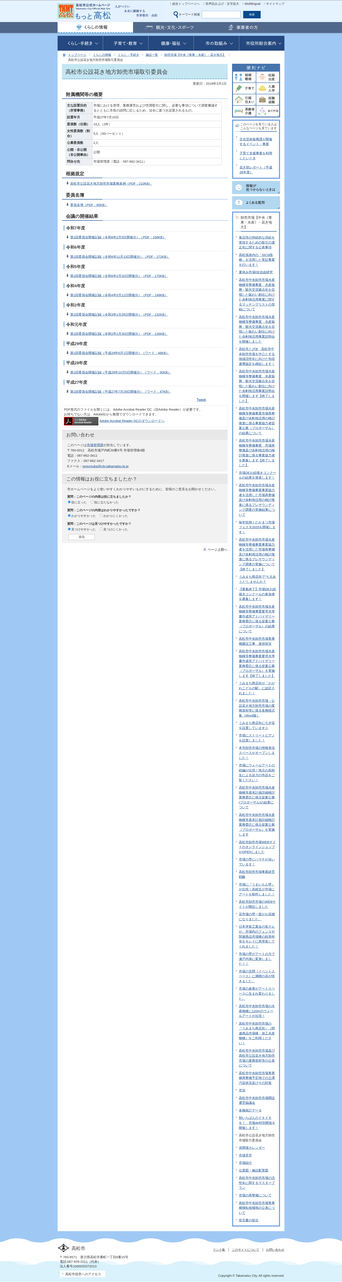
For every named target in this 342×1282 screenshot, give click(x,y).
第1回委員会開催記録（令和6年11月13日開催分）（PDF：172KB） (119, 256)
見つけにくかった (115, 529)
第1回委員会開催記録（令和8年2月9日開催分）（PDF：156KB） (118, 237)
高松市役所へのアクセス (83, 1274)
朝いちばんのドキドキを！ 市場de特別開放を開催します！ (257, 1122)
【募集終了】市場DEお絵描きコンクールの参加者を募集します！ (257, 594)
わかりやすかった (83, 516)
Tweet (201, 400)
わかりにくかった (115, 516)
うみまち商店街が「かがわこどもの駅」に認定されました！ (257, 688)
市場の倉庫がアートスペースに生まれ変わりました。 (257, 993)
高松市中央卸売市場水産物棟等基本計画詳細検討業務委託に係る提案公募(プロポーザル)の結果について (257, 797)
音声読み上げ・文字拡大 (222, 3)
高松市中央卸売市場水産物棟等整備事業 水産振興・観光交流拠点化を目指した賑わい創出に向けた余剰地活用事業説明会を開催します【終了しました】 (257, 386)
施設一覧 (152, 55)
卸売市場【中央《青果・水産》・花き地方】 (195, 55)
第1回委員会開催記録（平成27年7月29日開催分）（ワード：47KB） (120, 391)
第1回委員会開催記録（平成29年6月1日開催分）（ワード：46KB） (119, 353)
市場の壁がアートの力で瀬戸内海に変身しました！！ (257, 958)
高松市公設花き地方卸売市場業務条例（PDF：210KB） (111, 183)
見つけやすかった (83, 529)
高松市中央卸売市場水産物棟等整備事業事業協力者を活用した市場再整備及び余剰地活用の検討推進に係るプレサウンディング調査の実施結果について (257, 499)
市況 (242, 1090)
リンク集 (219, 1249)
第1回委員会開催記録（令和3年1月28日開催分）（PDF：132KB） (119, 314)
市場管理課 (95, 445)
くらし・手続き (128, 55)
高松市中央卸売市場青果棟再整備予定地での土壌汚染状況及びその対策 (257, 1078)
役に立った (79, 502)
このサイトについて (245, 1249)
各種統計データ (250, 1110)
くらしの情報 (102, 55)
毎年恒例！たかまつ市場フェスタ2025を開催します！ (257, 527)
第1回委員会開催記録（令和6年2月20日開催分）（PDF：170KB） (119, 276)
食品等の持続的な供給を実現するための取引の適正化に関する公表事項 (257, 242)
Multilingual (252, 3)
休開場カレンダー (252, 1147)
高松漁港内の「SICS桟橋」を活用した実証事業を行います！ (257, 260)
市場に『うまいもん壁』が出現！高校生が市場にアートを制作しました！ (257, 889)
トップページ (77, 55)
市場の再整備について (255, 1195)
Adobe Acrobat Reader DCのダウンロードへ (114, 421)
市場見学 (245, 1155)
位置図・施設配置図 (253, 1170)
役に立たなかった (106, 502)
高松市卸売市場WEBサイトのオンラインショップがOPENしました (257, 847)
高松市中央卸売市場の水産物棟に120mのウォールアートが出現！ (257, 1011)
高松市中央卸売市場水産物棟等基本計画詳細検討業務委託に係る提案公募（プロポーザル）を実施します (257, 824)
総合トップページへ (186, 3)
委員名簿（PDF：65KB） (89, 205)
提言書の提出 (248, 1220)
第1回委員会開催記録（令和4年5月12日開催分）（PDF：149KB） (119, 295)
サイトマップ (275, 3)
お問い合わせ (275, 1249)
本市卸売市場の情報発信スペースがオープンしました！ (257, 752)
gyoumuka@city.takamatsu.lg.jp (105, 466)
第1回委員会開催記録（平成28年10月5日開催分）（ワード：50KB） (120, 372)
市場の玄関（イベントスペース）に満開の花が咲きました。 (257, 976)
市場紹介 (245, 1163)
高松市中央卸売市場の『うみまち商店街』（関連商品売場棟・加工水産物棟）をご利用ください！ (257, 1033)
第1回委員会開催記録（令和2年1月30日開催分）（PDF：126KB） (119, 334)
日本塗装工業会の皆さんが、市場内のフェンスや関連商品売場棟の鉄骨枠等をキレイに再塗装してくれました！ (257, 936)
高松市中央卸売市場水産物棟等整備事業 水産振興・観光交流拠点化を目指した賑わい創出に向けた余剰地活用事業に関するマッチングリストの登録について (257, 294)
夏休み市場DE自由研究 (256, 272)
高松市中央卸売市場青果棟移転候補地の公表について (257, 1208)
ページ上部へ (217, 549)
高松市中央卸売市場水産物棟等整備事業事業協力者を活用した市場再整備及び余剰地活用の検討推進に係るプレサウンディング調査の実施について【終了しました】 (257, 554)
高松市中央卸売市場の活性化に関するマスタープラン (257, 1182)
